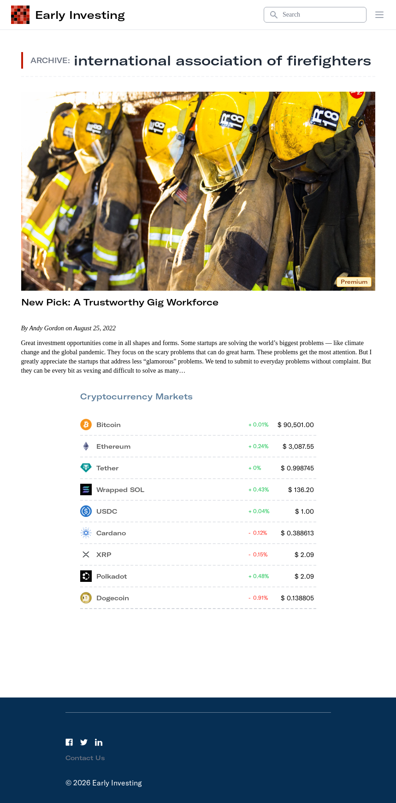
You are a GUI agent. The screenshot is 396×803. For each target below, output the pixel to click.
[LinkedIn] (98, 742)
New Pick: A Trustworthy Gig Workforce (120, 302)
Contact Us (85, 758)
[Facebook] (69, 742)
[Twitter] (84, 742)
